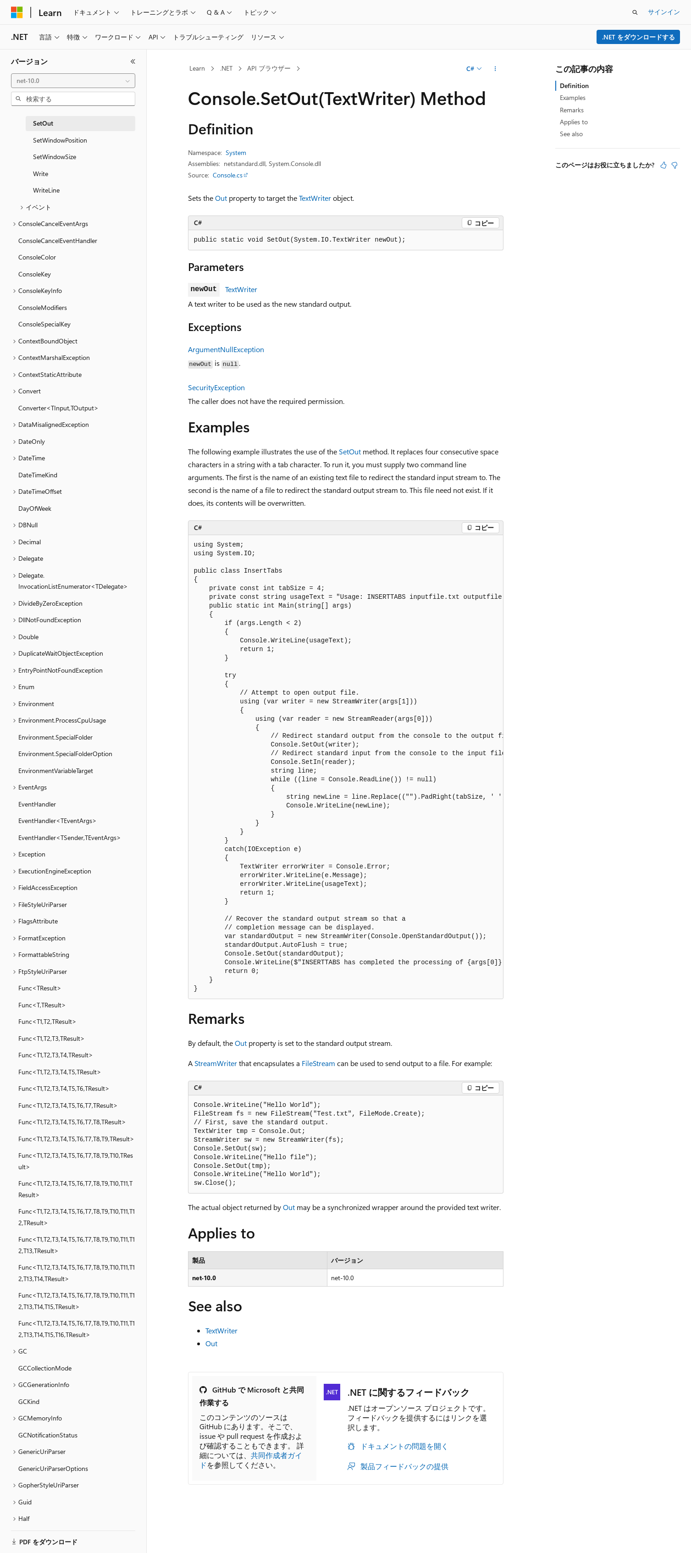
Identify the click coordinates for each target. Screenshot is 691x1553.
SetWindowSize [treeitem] (54, 156)
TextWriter (315, 198)
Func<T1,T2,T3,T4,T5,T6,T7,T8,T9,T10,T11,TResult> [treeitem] (75, 1189)
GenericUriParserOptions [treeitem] (53, 1468)
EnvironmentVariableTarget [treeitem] (55, 770)
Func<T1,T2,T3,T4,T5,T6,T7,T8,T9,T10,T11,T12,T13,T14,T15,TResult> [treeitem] (76, 1301)
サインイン (664, 11)
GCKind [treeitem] (28, 1401)
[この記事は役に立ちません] (674, 165)
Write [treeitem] (40, 173)
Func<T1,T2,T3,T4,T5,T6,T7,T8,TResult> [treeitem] (72, 1121)
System (236, 152)
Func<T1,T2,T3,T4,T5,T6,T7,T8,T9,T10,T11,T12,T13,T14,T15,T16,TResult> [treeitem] (76, 1329)
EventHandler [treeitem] (37, 804)
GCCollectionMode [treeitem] (45, 1368)
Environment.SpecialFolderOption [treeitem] (65, 753)
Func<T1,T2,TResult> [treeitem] (47, 1021)
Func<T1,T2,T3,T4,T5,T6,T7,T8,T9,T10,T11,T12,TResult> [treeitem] (76, 1217)
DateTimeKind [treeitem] (37, 474)
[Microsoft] (17, 12)
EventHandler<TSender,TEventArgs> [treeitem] (69, 837)
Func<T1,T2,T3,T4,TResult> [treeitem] (55, 1054)
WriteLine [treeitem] (46, 190)
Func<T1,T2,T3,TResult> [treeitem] (51, 1038)
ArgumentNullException (226, 349)
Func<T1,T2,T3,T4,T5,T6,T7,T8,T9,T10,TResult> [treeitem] (75, 1161)
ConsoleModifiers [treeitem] (42, 307)
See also (571, 133)
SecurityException (216, 387)
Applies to (574, 121)
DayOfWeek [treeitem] (34, 508)
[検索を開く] (635, 12)
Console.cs (228, 175)
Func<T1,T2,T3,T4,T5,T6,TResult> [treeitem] (64, 1088)
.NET (226, 68)
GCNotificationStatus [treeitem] (47, 1435)
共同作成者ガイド (250, 1460)
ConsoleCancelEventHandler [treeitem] (57, 240)
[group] (345, 767)
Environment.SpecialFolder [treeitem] (55, 737)
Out (221, 198)
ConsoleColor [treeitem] (37, 257)
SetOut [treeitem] (43, 123)
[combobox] (73, 80)
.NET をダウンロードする (638, 37)
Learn (197, 68)
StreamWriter (215, 1063)
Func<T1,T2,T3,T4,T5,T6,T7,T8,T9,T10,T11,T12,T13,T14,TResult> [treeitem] (76, 1273)
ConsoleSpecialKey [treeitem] (44, 324)
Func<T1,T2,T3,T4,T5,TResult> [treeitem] (59, 1071)
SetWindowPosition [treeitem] (60, 140)
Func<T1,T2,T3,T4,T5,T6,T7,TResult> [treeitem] (68, 1105)
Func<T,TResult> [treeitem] (42, 1004)
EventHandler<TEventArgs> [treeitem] (57, 820)
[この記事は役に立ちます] (663, 165)
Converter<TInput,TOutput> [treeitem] (58, 407)
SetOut (350, 451)
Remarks (572, 109)
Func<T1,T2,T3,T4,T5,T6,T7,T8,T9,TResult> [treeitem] (76, 1138)
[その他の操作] (495, 68)
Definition (574, 85)
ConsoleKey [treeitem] (34, 274)
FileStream (318, 1063)
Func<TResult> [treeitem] (39, 988)
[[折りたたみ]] (133, 61)
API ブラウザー (269, 68)
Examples (573, 97)
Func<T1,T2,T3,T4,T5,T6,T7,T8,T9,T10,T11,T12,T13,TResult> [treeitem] (76, 1245)
